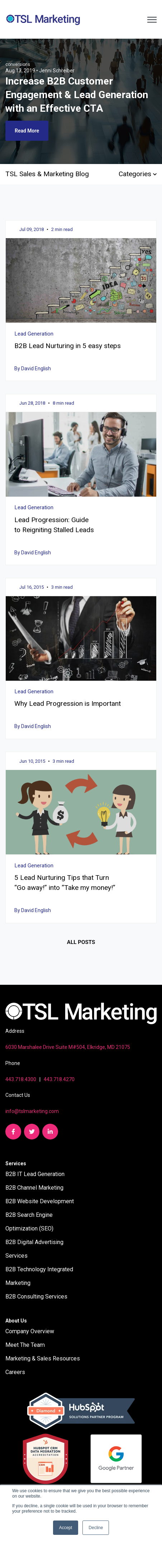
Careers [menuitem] (15, 1372)
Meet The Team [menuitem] (25, 1344)
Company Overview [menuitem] (29, 1331)
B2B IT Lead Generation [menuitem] (35, 1174)
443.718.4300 (20, 1079)
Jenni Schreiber (57, 70)
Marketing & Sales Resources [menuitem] (42, 1358)
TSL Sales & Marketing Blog (47, 174)
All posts (81, 942)
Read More (27, 131)
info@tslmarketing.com (32, 1111)
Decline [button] (96, 1527)
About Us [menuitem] (16, 1321)
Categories (138, 174)
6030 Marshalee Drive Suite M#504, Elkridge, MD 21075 (67, 1047)
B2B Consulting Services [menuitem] (36, 1296)
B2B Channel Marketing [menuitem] (34, 1187)
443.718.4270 (59, 1079)
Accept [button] (65, 1527)
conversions (17, 64)
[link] (43, 18)
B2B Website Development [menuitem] (39, 1201)
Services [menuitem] (15, 1163)
